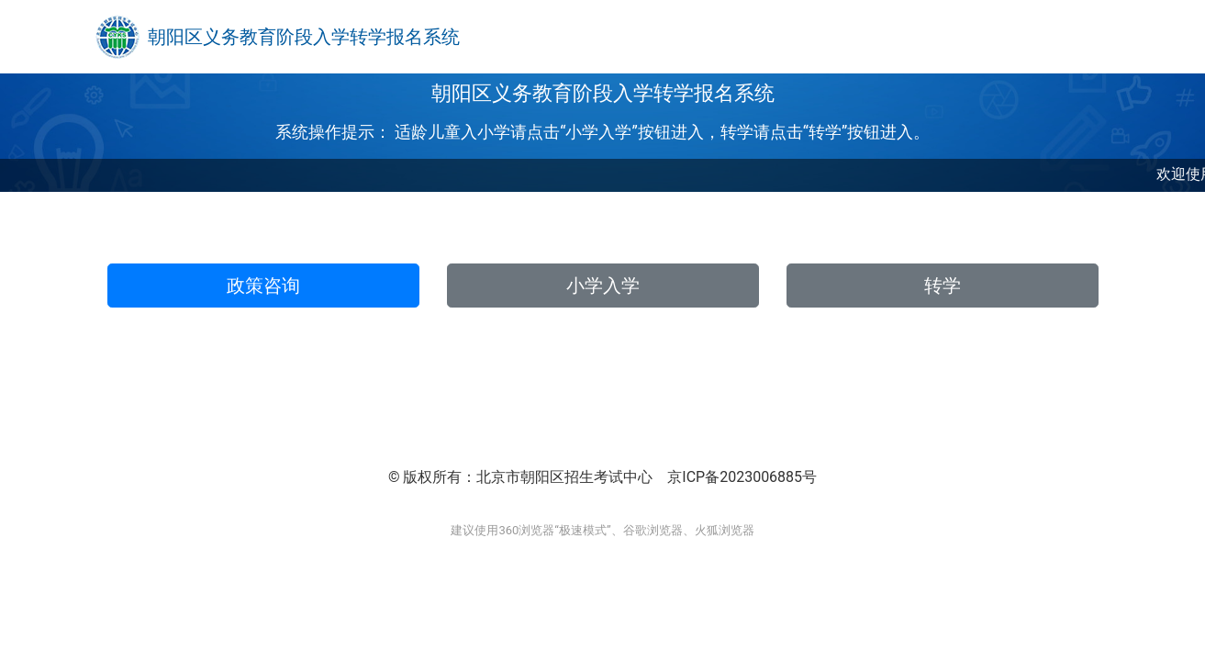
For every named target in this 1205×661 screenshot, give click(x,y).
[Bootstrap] (117, 36)
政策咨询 (263, 285)
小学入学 (603, 285)
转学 (942, 285)
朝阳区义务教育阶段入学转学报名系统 (304, 37)
